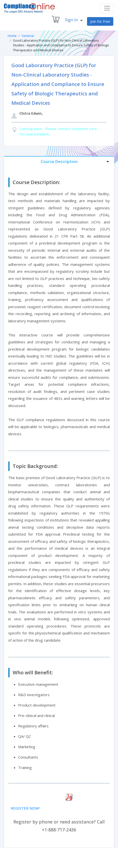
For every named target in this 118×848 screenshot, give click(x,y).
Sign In (74, 20)
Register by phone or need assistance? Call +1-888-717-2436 (59, 826)
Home (12, 35)
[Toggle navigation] (107, 8)
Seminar (28, 35)
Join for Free (100, 21)
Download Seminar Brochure (35, 797)
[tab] (59, 161)
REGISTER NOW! (25, 808)
